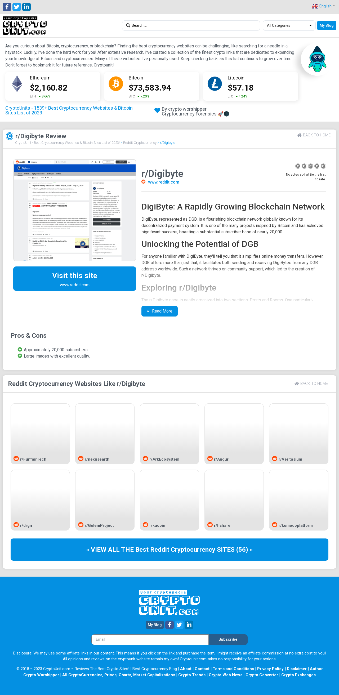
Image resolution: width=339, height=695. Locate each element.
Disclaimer (297, 668)
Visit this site (74, 275)
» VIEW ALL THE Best (118, 549)
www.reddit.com (163, 182)
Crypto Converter (262, 674)
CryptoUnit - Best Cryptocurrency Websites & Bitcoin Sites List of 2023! (67, 143)
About (185, 668)
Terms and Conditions (233, 668)
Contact (202, 668)
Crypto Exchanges (298, 674)
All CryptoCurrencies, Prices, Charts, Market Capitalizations (118, 674)
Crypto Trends (192, 674)
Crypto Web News (225, 674)
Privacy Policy (270, 668)
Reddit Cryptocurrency (140, 143)
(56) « (244, 549)
